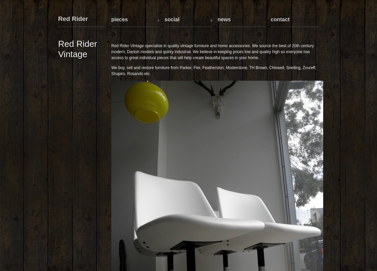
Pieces (119, 19)
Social (171, 19)
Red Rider (73, 19)
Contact (280, 19)
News (224, 19)
